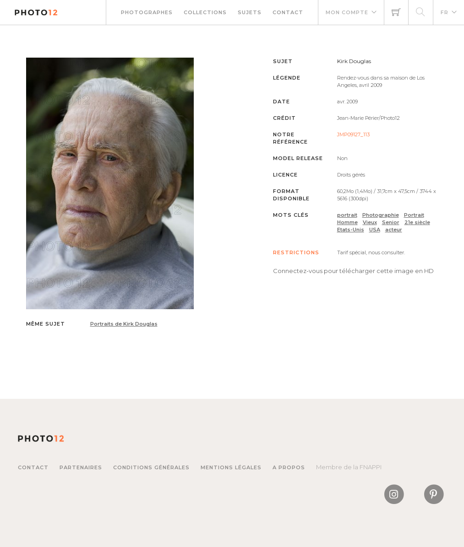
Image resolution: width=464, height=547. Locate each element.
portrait (347, 215)
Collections (205, 12)
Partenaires (81, 467)
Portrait (414, 215)
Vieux (370, 222)
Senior (390, 222)
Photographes (147, 12)
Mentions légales (231, 467)
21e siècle (417, 222)
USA (374, 229)
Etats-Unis (350, 229)
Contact (288, 12)
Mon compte (347, 12)
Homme (347, 222)
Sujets (250, 12)
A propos (289, 467)
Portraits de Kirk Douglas (124, 324)
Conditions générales (151, 467)
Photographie (380, 215)
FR (444, 12)
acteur (393, 229)
